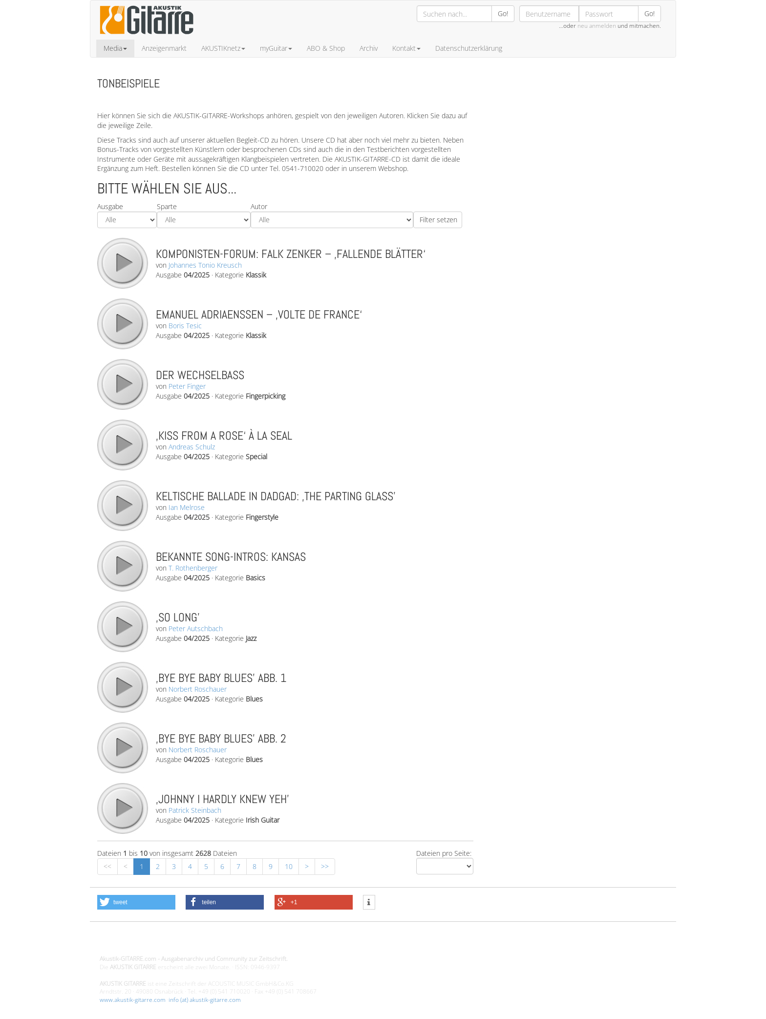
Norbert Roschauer (198, 689)
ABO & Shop (326, 48)
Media (115, 48)
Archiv (369, 48)
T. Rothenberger (193, 568)
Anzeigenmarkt (164, 48)
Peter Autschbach (196, 628)
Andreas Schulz (192, 446)
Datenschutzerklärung (468, 48)
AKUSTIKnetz (223, 48)
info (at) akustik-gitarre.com (205, 1000)
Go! (503, 13)
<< (107, 866)
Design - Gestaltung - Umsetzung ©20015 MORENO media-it (180, 942)
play (122, 263)
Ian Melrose (187, 507)
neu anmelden (596, 25)
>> (325, 866)
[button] (136, 902)
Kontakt (406, 48)
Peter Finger (187, 386)
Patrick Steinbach (195, 810)
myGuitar (276, 48)
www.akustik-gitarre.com (133, 1000)
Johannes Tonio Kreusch (205, 265)
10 (289, 866)
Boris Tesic (185, 325)
